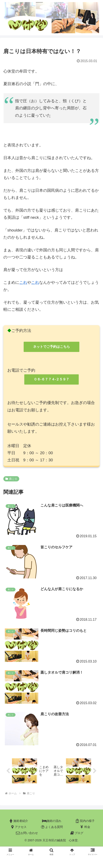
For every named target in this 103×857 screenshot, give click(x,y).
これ (23, 282)
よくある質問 (51, 827)
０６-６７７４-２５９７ (52, 379)
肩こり (11, 478)
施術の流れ (51, 821)
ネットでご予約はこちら (51, 346)
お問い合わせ (26, 833)
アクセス (18, 827)
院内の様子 (85, 821)
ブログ (76, 833)
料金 (84, 827)
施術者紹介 (18, 821)
